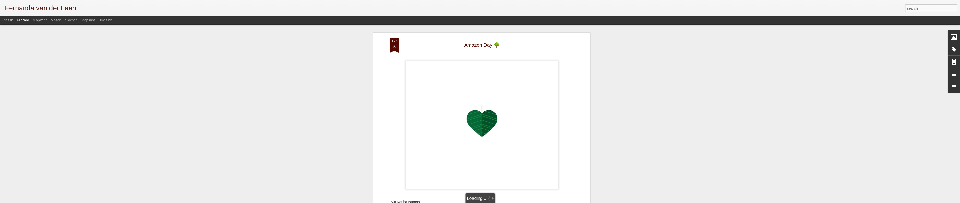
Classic (7, 20)
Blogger (554, 200)
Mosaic (56, 20)
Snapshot (87, 20)
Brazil (483, 139)
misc (493, 139)
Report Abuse (568, 200)
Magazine (40, 20)
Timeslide (105, 20)
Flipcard (23, 20)
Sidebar (71, 20)
